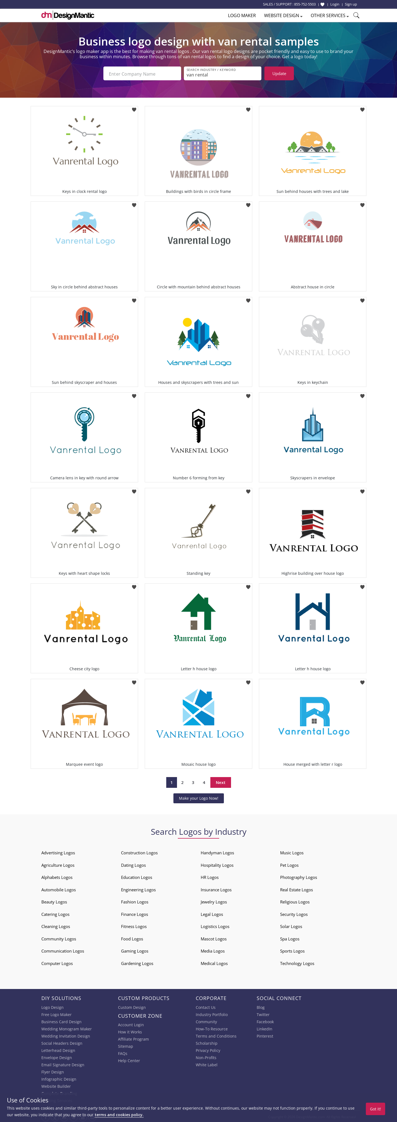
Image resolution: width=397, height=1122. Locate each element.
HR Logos (210, 876)
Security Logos (294, 913)
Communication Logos (62, 950)
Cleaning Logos (55, 925)
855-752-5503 (305, 4)
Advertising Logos (58, 851)
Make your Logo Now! (198, 797)
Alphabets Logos (57, 876)
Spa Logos (289, 937)
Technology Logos (297, 962)
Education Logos (136, 876)
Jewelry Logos (214, 900)
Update (279, 73)
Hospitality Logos (217, 864)
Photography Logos (298, 876)
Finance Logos (134, 913)
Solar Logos (291, 925)
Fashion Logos (134, 900)
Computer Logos (57, 962)
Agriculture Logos (57, 864)
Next (221, 781)
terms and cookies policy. (119, 1114)
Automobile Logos (58, 888)
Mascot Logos (214, 937)
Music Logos (292, 851)
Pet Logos (289, 864)
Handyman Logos (217, 851)
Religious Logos (295, 900)
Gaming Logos (134, 950)
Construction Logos (139, 851)
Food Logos (132, 937)
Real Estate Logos (296, 888)
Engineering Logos (138, 888)
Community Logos (58, 937)
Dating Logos (133, 864)
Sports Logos (292, 950)
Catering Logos (55, 913)
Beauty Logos (54, 900)
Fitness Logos (134, 925)
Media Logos (213, 950)
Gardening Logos (137, 962)
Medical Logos (214, 962)
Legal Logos (212, 913)
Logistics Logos (215, 925)
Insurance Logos (216, 888)
